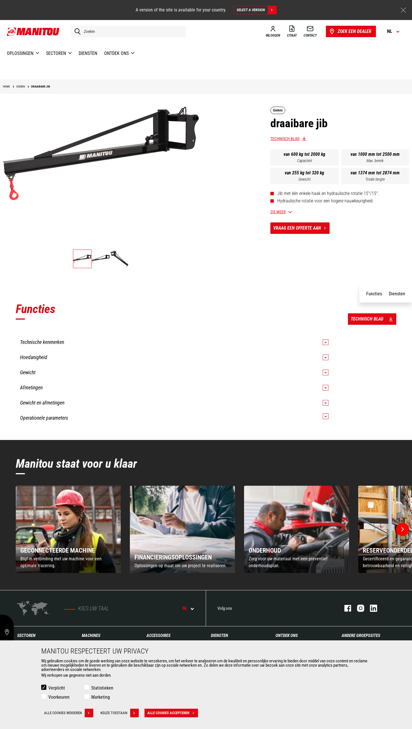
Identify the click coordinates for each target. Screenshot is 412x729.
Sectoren (26, 635)
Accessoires (158, 635)
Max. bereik (375, 161)
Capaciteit (304, 161)
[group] (68, 529)
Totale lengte (375, 179)
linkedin (370, 608)
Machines (91, 635)
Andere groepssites (361, 635)
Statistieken (102, 688)
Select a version (256, 10)
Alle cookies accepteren (172, 713)
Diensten (219, 635)
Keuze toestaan (119, 713)
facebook (344, 608)
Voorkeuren (59, 697)
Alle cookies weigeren (68, 713)
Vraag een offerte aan (301, 228)
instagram (357, 608)
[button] (402, 529)
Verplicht (56, 688)
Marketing (100, 697)
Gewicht (304, 179)
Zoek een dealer (349, 31)
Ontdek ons (287, 635)
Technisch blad (285, 138)
